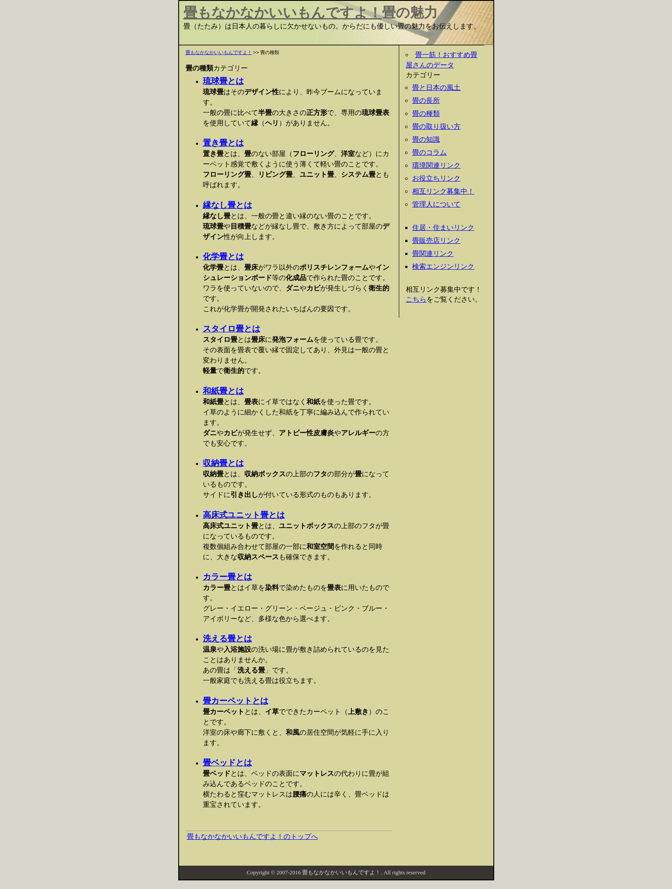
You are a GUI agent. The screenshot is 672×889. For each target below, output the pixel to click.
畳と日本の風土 (436, 87)
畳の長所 (426, 100)
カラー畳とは (227, 576)
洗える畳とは (227, 638)
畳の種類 (426, 113)
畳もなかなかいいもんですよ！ (282, 12)
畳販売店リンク (436, 240)
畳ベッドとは (227, 762)
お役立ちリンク (436, 178)
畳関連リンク (433, 253)
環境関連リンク (436, 165)
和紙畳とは (223, 390)
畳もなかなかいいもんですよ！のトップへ (252, 836)
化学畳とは (223, 256)
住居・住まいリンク (443, 227)
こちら (416, 299)
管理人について (436, 204)
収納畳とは (223, 463)
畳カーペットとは (235, 700)
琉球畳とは (223, 81)
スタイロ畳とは (231, 328)
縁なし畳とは (227, 205)
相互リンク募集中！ (443, 191)
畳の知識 (426, 139)
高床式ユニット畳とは (244, 514)
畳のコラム (429, 152)
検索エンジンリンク (443, 266)
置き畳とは (223, 142)
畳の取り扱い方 (436, 126)
